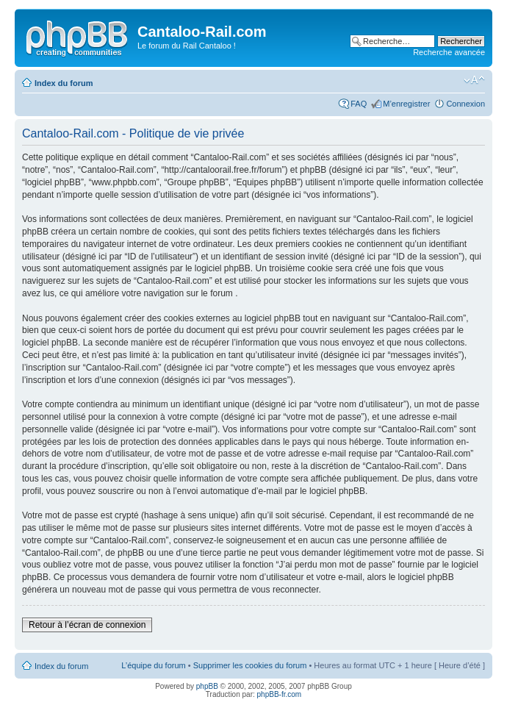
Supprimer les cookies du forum (250, 665)
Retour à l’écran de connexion (87, 625)
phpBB (207, 686)
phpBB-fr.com (279, 694)
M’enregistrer (406, 103)
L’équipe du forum (153, 665)
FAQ (358, 103)
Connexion (465, 103)
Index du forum (64, 83)
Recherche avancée (449, 52)
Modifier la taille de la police (474, 80)
